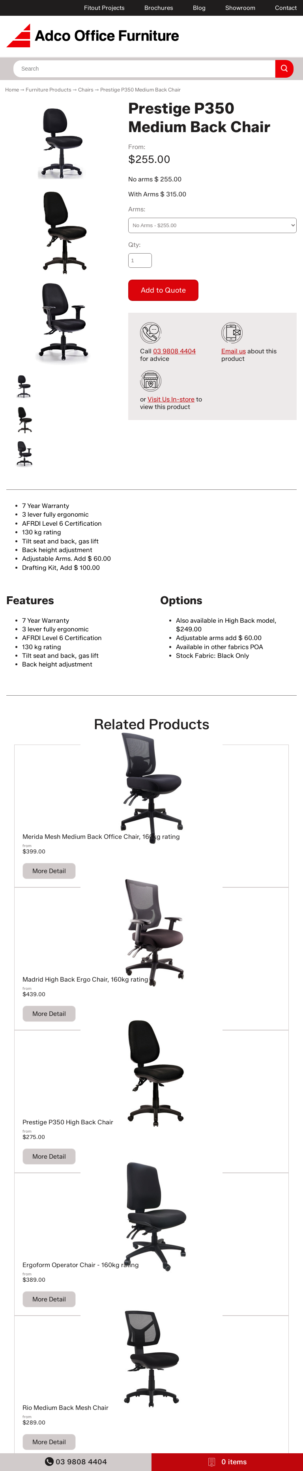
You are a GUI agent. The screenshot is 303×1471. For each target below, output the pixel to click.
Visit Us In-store (171, 399)
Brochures (158, 7)
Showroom (240, 7)
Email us (233, 351)
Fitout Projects (104, 7)
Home (12, 89)
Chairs (86, 89)
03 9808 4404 (76, 1461)
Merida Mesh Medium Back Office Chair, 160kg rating (101, 836)
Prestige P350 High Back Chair (67, 1122)
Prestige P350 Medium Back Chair (140, 89)
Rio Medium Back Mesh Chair (65, 1407)
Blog (199, 7)
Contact (286, 7)
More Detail (49, 871)
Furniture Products (48, 89)
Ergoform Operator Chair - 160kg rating (80, 1265)
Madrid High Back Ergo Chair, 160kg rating (85, 979)
